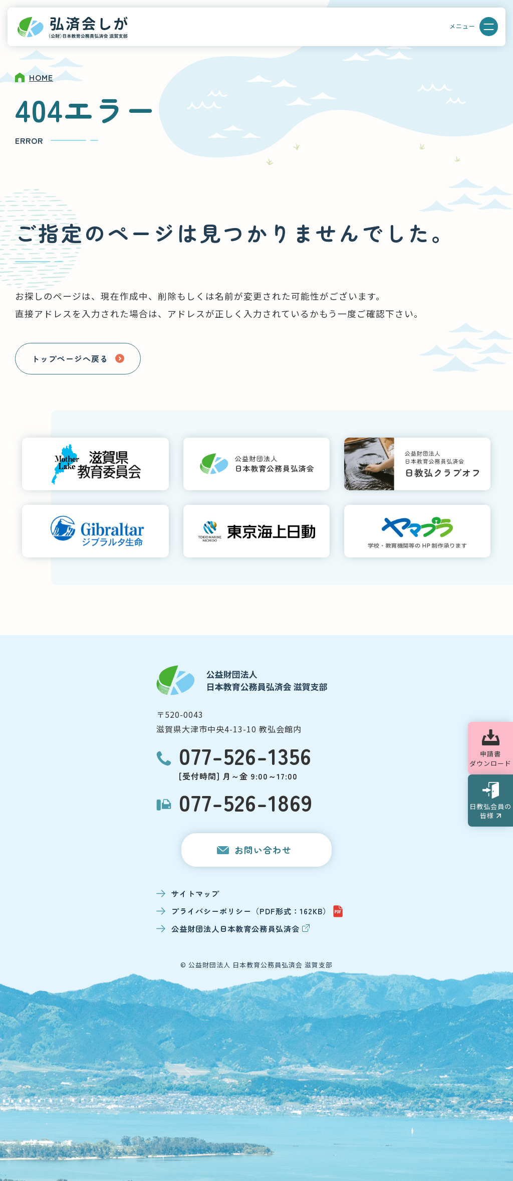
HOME (41, 77)
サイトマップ (195, 893)
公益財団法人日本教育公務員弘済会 (240, 928)
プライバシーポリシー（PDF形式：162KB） (257, 911)
